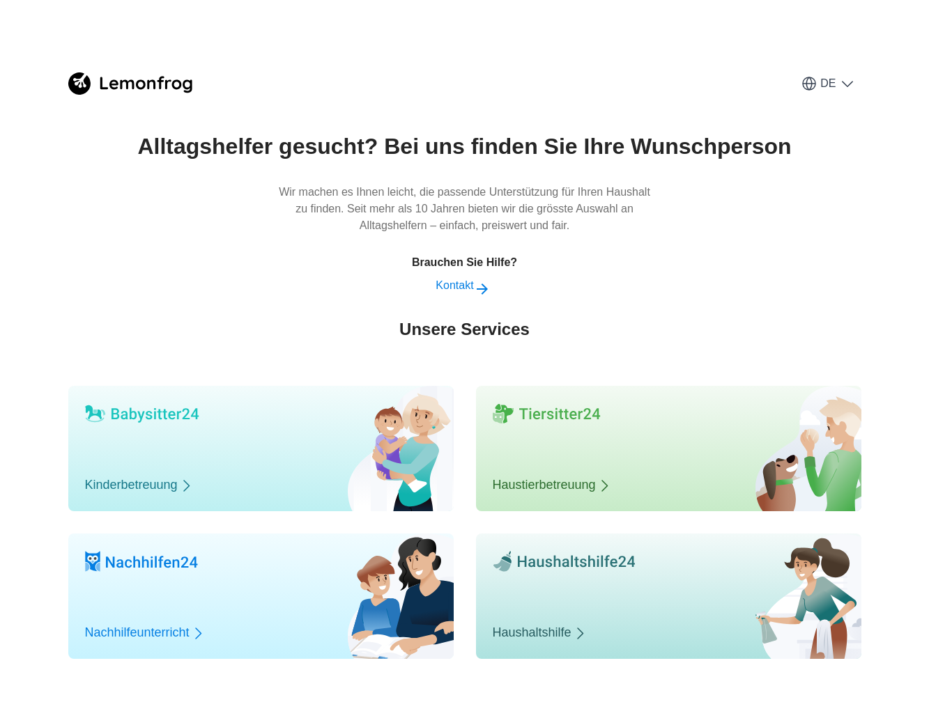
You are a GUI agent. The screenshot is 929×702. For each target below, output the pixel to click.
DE (828, 83)
